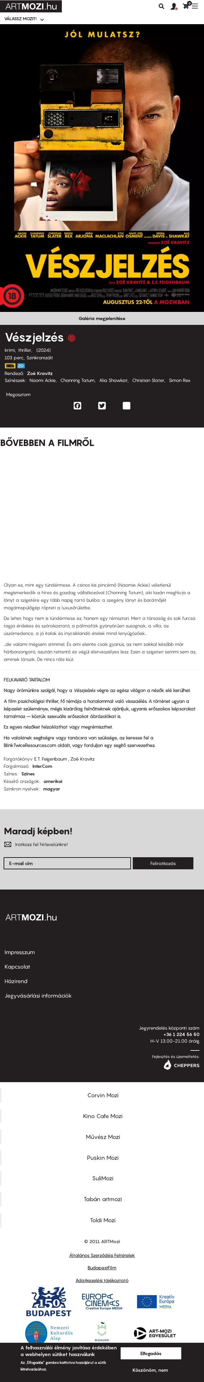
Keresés (162, 6)
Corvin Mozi (103, 1095)
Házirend (16, 981)
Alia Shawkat (113, 380)
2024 (43, 350)
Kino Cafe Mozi (102, 1116)
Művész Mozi (103, 1136)
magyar (51, 788)
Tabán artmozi (103, 1199)
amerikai (52, 781)
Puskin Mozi (103, 1157)
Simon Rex (180, 380)
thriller (24, 350)
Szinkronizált (39, 357)
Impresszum (20, 952)
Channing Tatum (77, 380)
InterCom (42, 766)
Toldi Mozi (102, 1220)
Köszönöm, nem (150, 1370)
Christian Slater (148, 380)
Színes (28, 773)
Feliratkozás (163, 863)
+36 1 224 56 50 (181, 1034)
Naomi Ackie (42, 380)
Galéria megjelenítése (102, 318)
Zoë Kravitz (40, 373)
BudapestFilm (102, 1267)
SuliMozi (102, 1178)
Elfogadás (151, 1353)
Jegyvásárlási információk (38, 995)
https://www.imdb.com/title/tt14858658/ (10, 365)
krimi (10, 350)
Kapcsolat (17, 967)
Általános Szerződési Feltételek (102, 1255)
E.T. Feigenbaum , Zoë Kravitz (64, 759)
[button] (177, 7)
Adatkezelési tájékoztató (102, 1280)
